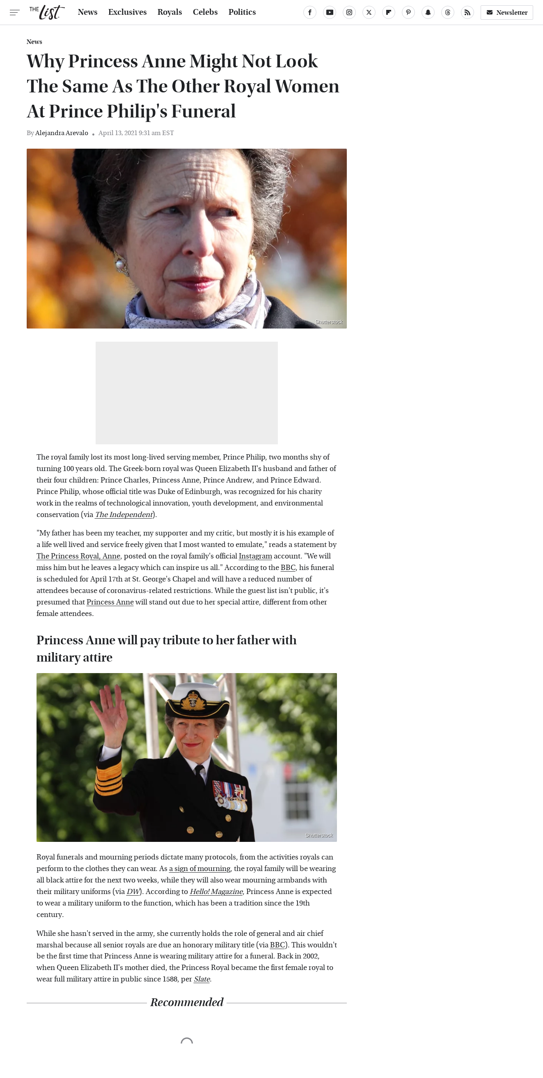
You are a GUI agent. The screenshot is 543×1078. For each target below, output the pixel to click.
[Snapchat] (428, 12)
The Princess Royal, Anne (78, 556)
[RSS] (467, 12)
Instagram (255, 556)
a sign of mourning (199, 868)
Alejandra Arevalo (61, 133)
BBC (288, 567)
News (88, 12)
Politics (242, 12)
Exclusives (127, 12)
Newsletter (507, 12)
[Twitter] (369, 12)
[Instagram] (349, 12)
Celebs (205, 12)
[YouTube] (329, 12)
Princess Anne (110, 602)
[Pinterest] (408, 12)
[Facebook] (309, 12)
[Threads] (447, 12)
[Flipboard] (388, 12)
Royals (170, 12)
